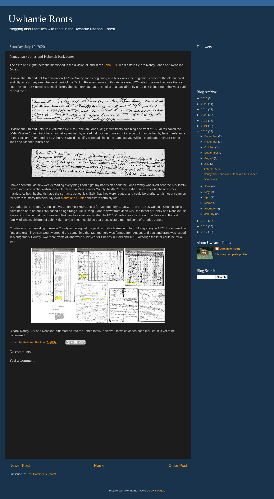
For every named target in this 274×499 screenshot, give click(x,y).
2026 (204, 98)
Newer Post (19, 465)
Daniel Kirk (210, 179)
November (211, 141)
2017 (204, 232)
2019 (204, 220)
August (209, 158)
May (207, 192)
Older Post (178, 465)
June (207, 186)
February (210, 208)
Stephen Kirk (212, 168)
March (208, 202)
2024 (204, 109)
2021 (204, 126)
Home (99, 465)
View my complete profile (231, 254)
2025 (204, 104)
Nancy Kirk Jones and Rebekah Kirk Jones (230, 174)
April (207, 197)
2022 (204, 120)
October (209, 147)
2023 (204, 114)
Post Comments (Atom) (41, 474)
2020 (204, 131)
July (207, 163)
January (209, 214)
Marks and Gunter (73, 198)
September (211, 152)
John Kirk (110, 65)
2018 (204, 226)
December (211, 136)
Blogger (159, 490)
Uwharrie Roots (40, 18)
